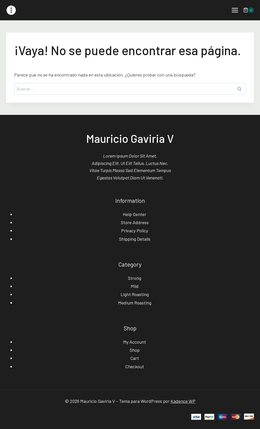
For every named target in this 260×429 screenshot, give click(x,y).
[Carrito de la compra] (248, 10)
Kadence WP (183, 401)
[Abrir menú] (235, 10)
